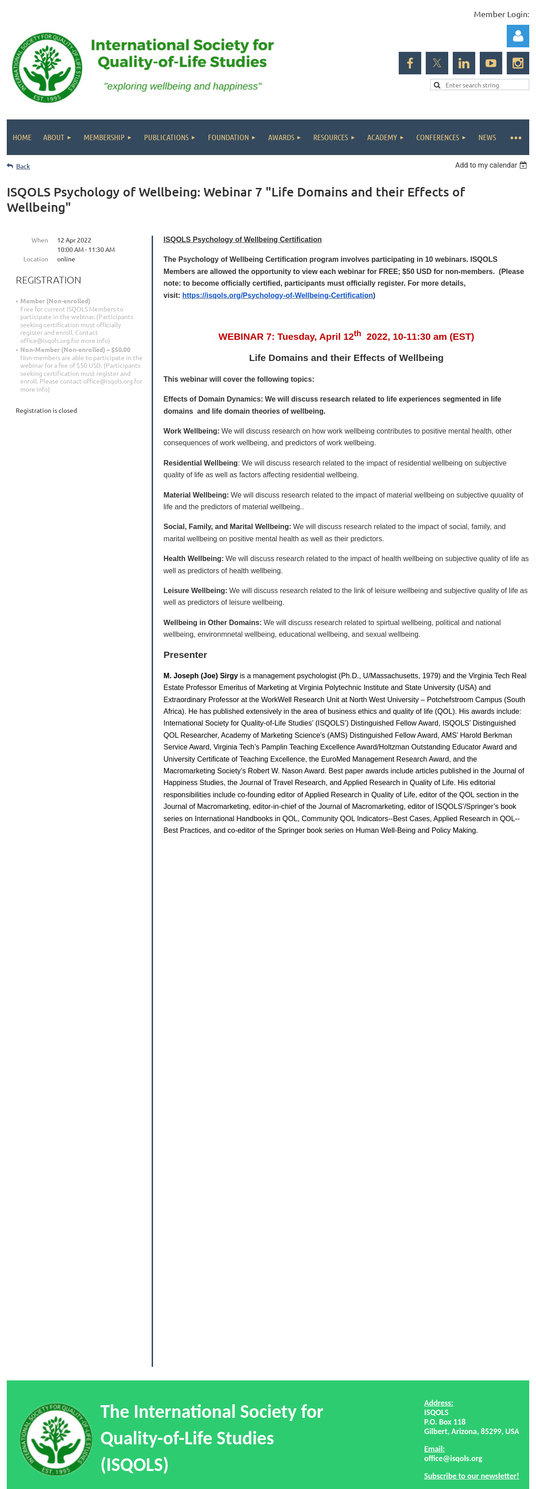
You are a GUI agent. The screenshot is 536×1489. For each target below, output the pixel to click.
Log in (518, 36)
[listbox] (492, 165)
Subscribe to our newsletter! (471, 1303)
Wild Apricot (422, 1429)
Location (35, 259)
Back (23, 166)
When (40, 240)
